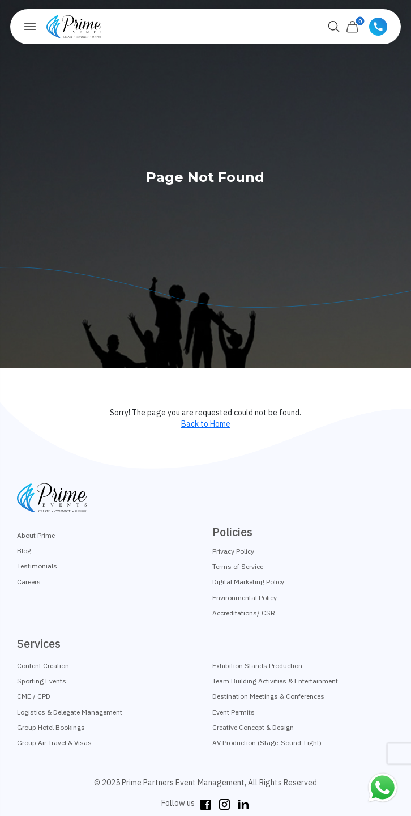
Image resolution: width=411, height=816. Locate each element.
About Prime (36, 535)
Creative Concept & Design (253, 727)
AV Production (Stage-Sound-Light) (267, 742)
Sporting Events (41, 681)
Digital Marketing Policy (248, 581)
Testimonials (37, 566)
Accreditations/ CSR (243, 613)
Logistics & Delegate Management (69, 712)
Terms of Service (237, 566)
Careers (29, 581)
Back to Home (205, 424)
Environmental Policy (244, 597)
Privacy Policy (233, 551)
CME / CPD (33, 696)
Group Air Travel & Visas (54, 742)
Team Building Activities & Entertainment (275, 681)
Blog (24, 550)
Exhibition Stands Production (257, 665)
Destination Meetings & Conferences (268, 696)
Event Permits (233, 712)
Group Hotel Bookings (51, 727)
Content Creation (43, 665)
